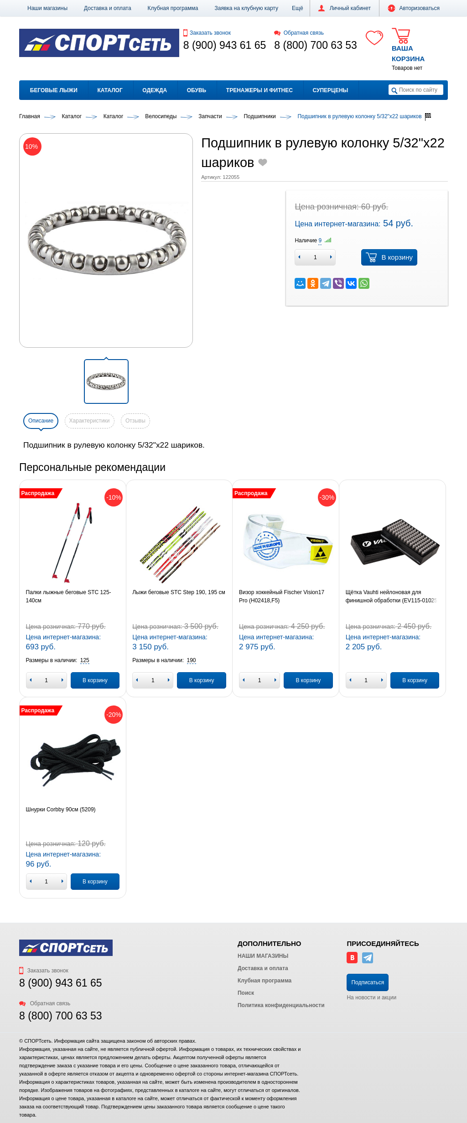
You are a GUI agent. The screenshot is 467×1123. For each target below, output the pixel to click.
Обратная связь (299, 33)
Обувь (196, 90)
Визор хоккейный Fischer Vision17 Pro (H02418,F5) (281, 596)
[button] (297, 8)
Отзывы (135, 421)
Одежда (154, 90)
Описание (40, 421)
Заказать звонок (207, 33)
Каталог (109, 90)
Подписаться (367, 982)
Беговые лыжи (54, 90)
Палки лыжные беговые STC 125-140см (68, 596)
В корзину (389, 257)
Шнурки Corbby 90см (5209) (61, 809)
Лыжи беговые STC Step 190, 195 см (178, 592)
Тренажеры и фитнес (259, 90)
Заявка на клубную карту (246, 8)
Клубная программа (173, 8)
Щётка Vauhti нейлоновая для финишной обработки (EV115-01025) (392, 596)
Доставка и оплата (107, 8)
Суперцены (330, 90)
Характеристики (89, 421)
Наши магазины (47, 8)
